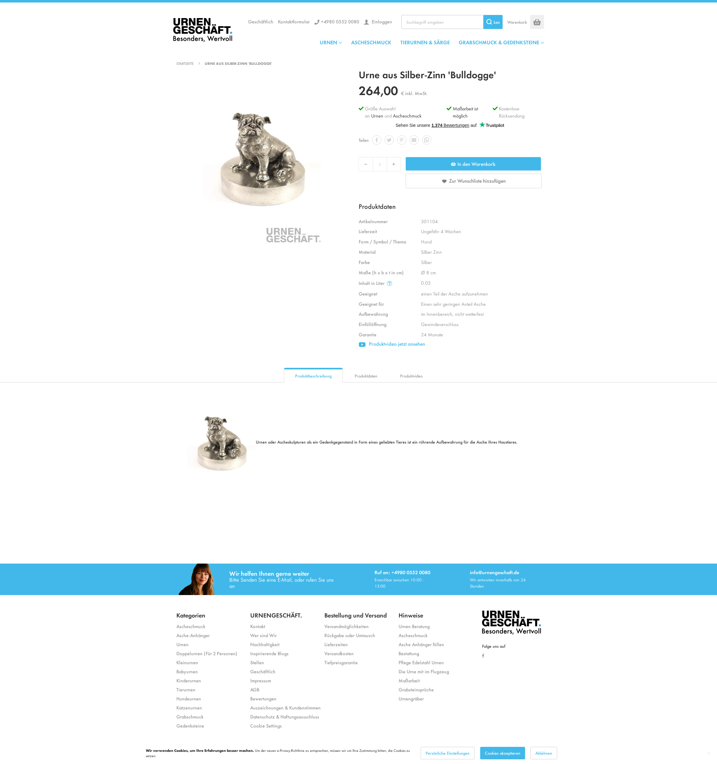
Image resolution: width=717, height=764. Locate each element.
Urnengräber (411, 698)
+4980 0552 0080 (340, 21)
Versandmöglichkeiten (346, 626)
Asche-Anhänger (193, 635)
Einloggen (381, 21)
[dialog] (358, 753)
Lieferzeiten (336, 644)
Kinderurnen (188, 680)
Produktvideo (411, 376)
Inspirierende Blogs (269, 653)
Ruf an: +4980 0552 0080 (402, 572)
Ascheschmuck (407, 115)
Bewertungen (263, 698)
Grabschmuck (189, 716)
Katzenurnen (189, 707)
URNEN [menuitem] (328, 42)
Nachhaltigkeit (265, 644)
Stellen (257, 662)
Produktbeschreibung (313, 376)
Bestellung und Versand (355, 615)
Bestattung (409, 653)
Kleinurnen (187, 662)
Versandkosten (339, 653)
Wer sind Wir (263, 635)
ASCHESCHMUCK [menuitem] (371, 42)
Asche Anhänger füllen (421, 644)
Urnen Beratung (414, 626)
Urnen (377, 115)
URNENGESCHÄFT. (276, 615)
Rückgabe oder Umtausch (349, 635)
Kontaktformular (294, 21)
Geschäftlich (260, 21)
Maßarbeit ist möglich (465, 112)
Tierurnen (185, 689)
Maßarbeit (409, 680)
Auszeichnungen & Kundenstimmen (285, 707)
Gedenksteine (190, 725)
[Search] (493, 22)
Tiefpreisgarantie (341, 662)
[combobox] (452, 22)
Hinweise (411, 615)
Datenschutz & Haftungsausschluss (284, 716)
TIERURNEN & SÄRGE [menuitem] (425, 42)
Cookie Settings (266, 725)
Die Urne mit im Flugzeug (424, 671)
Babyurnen (187, 671)
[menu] (432, 42)
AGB (254, 689)
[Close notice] (709, 753)
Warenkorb (517, 22)
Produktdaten (366, 376)
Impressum (260, 680)
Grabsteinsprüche (416, 689)
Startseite (185, 63)
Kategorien (190, 615)
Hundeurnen (188, 698)
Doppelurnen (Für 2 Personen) (206, 653)
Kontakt (257, 626)
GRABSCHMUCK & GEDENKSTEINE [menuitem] (499, 42)
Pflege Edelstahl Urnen (421, 662)
